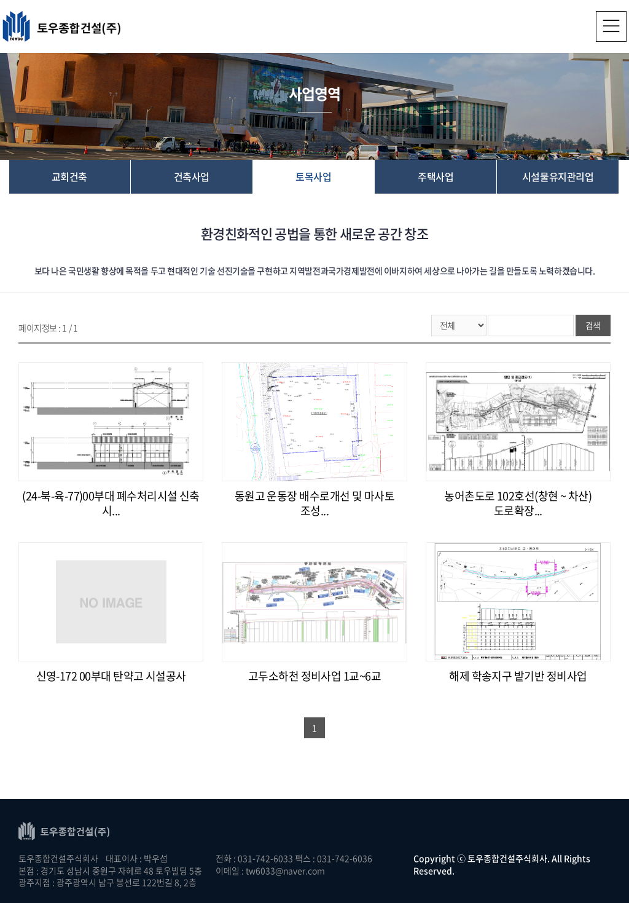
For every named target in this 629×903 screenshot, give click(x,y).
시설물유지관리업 (557, 176)
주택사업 (435, 176)
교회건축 (69, 176)
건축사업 (191, 176)
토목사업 (313, 176)
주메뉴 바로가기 (0, 0)
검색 (593, 325)
